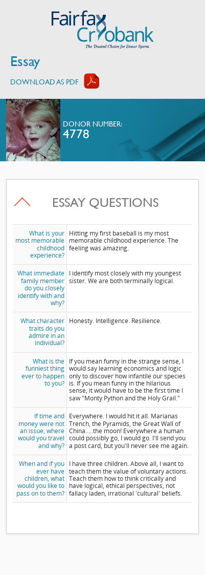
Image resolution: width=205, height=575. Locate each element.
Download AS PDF (44, 81)
